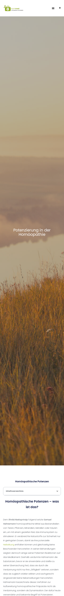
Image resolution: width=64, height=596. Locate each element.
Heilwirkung (8, 544)
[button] (53, 8)
